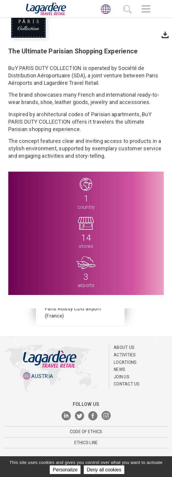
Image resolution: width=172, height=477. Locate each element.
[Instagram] (106, 416)
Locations (125, 362)
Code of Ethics (86, 431)
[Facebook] (92, 416)
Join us (121, 376)
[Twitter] (79, 416)
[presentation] (16, 341)
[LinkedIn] (66, 416)
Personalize (65, 469)
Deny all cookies (104, 469)
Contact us (127, 384)
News (119, 369)
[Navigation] (146, 9)
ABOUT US (124, 347)
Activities (125, 354)
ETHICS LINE (86, 442)
